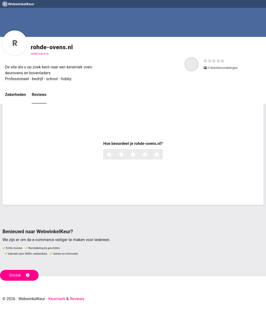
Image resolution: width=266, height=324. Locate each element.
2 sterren (126, 155)
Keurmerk (56, 298)
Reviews (39, 94)
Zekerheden (15, 94)
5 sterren (162, 155)
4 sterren (150, 155)
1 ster (114, 155)
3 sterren (138, 155)
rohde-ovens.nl (39, 53)
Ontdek (19, 275)
